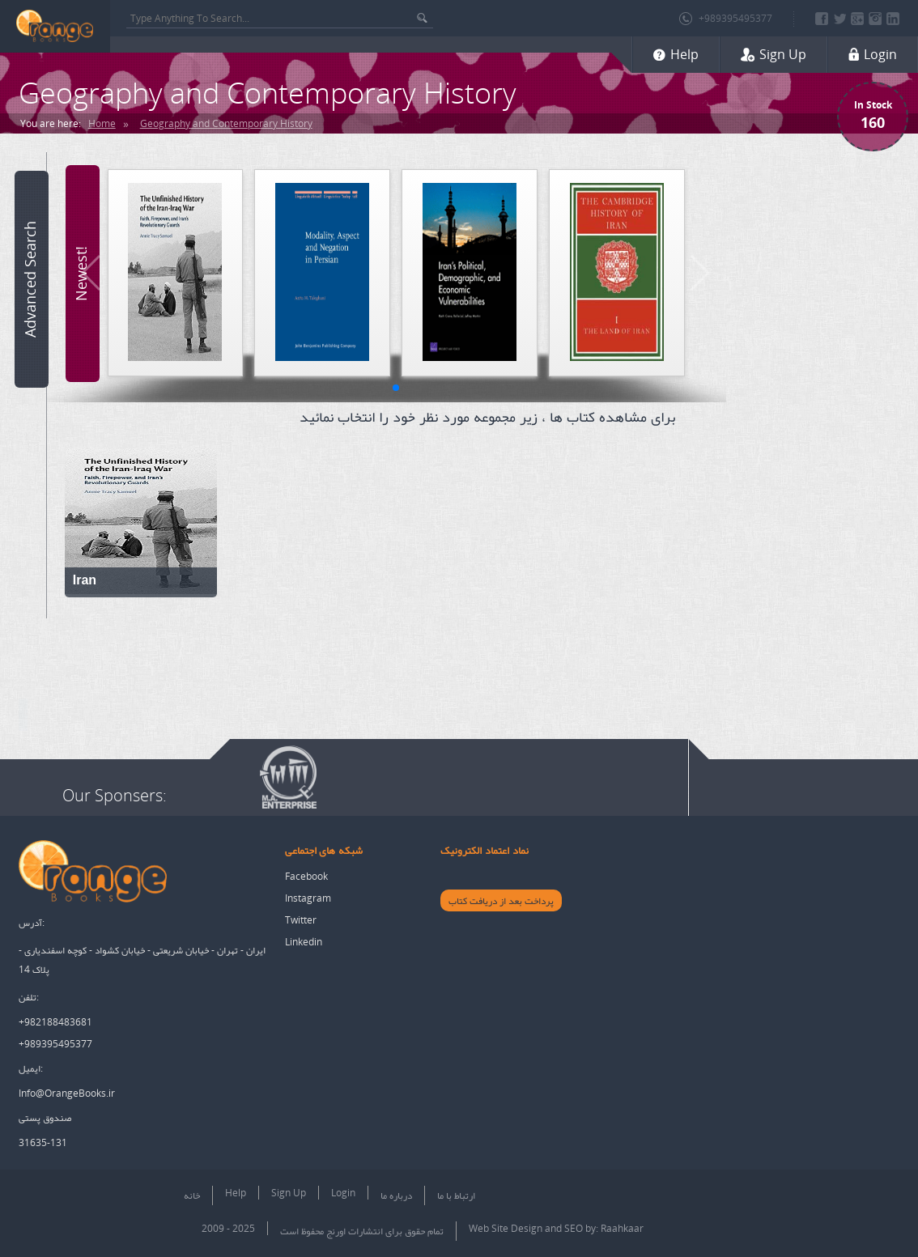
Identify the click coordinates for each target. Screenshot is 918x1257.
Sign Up (288, 1193)
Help (235, 1193)
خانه (192, 1195)
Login (343, 1193)
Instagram (308, 898)
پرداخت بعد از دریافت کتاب (501, 900)
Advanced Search (30, 279)
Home (102, 123)
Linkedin (303, 942)
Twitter (301, 920)
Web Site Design (505, 1228)
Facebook (306, 876)
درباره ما (396, 1195)
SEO (573, 1228)
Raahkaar (622, 1228)
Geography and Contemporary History (226, 123)
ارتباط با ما (456, 1195)
